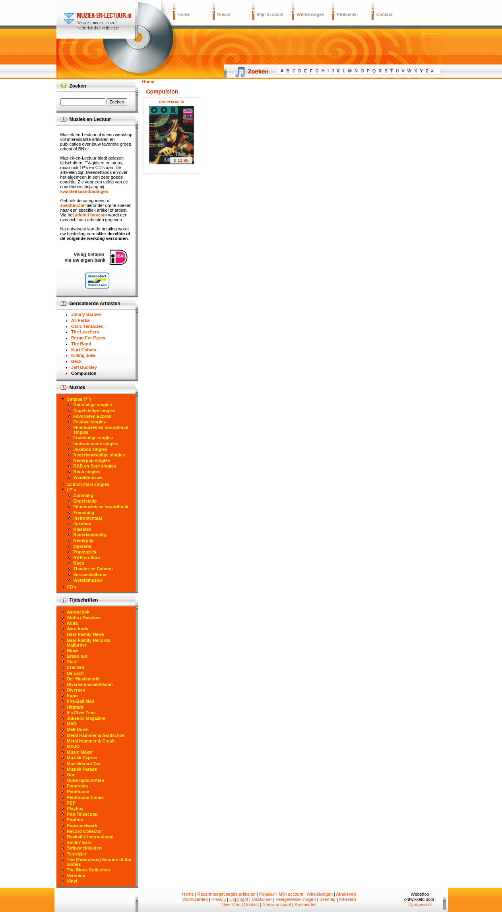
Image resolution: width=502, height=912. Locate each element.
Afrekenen (347, 14)
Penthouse (78, 791)
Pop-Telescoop (82, 814)
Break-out (77, 656)
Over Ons (230, 904)
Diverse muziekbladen (90, 684)
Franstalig (84, 512)
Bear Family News (85, 634)
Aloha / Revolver (84, 617)
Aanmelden (306, 904)
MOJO (73, 746)
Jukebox (82, 523)
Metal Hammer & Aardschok (96, 735)
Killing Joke (83, 355)
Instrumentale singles (96, 443)
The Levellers (85, 331)
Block (73, 650)
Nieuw (223, 14)
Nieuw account (276, 904)
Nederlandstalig (90, 534)
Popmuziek (85, 552)
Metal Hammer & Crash (90, 741)
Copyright (238, 899)
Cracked (75, 667)
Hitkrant (75, 707)
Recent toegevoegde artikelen (227, 894)
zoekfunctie (72, 205)
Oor (71, 774)
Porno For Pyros (88, 337)
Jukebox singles (91, 449)
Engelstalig (85, 501)
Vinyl (72, 881)
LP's (71, 489)
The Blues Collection (88, 869)
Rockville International (90, 836)
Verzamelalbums (91, 574)
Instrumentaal (88, 518)
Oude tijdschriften (85, 780)
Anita (72, 623)
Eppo (72, 695)
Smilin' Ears (79, 842)
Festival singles (90, 421)
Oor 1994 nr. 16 (171, 102)
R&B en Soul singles (95, 466)
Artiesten (347, 899)
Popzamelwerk (82, 825)
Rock (79, 563)
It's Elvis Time (81, 712)
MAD (72, 723)
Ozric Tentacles (87, 326)
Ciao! (72, 661)
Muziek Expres (82, 757)
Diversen (76, 690)
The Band (81, 343)
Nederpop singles (92, 460)
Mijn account (270, 14)
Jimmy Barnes (86, 314)
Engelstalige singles (95, 410)
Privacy (218, 899)
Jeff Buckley (84, 367)
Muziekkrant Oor (84, 763)
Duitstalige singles (93, 404)
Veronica (76, 875)
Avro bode (77, 628)
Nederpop (84, 540)
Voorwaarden (195, 899)
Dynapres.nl (420, 904)
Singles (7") (79, 399)
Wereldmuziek (88, 477)
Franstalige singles (93, 437)
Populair (267, 894)
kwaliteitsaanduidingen (84, 191)
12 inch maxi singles (88, 484)
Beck (76, 361)
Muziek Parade (82, 769)
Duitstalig (83, 495)
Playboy (75, 808)
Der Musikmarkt (83, 678)
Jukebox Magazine (86, 718)
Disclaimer (262, 899)
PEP (71, 803)
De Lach (75, 673)
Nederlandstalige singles (99, 454)
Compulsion (84, 373)
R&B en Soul (87, 557)
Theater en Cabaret (93, 568)
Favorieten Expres (92, 416)
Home (184, 14)
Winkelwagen (311, 14)
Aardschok (78, 612)
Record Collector (84, 831)
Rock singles (87, 471)
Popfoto (75, 819)
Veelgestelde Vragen (295, 899)
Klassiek (82, 529)
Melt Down (78, 729)
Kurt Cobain (83, 349)
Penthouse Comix (85, 797)
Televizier (76, 854)
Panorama (77, 785)
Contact (384, 14)
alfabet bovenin (91, 214)
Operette (82, 546)
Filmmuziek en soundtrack (101, 506)
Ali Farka (80, 320)
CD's (72, 587)
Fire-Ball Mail (80, 701)
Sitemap (327, 899)
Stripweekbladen (84, 848)
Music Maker (80, 752)
